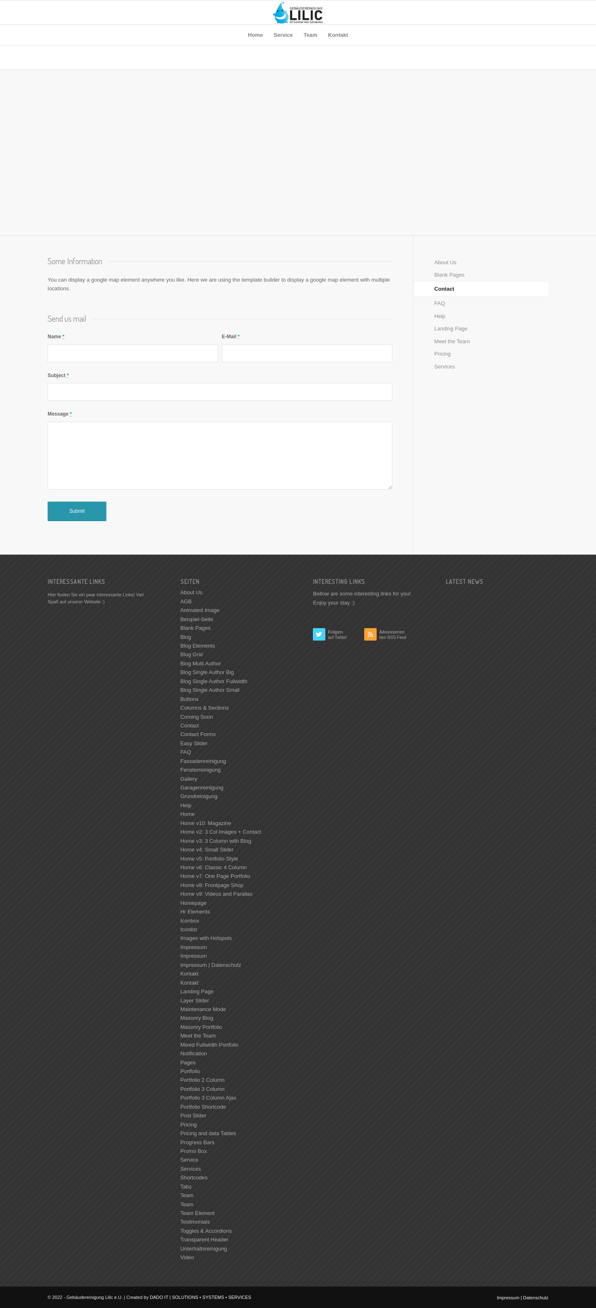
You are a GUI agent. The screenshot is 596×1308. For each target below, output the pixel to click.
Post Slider (193, 1115)
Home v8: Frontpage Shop (211, 885)
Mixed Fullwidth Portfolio (209, 1045)
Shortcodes (194, 1177)
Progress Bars (197, 1142)
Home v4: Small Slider (207, 849)
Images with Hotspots (206, 938)
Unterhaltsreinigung (203, 1249)
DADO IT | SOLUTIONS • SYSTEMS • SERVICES (200, 1297)
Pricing (442, 354)
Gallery (188, 779)
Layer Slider (194, 1000)
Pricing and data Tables (208, 1133)
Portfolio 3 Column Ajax (208, 1098)
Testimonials (195, 1222)
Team (187, 1195)
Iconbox (189, 921)
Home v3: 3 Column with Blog (215, 841)
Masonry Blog (196, 1018)
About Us (445, 262)
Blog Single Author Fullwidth (214, 681)
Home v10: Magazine (205, 823)
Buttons (189, 699)
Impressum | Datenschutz (210, 965)
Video (187, 1257)
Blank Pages (449, 275)
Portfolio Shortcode (203, 1107)
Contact (444, 289)
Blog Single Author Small (210, 690)
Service (189, 1160)
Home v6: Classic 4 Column (213, 867)
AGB (186, 601)
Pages (188, 1062)
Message (60, 414)
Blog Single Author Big (207, 672)
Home (187, 814)
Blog (185, 637)
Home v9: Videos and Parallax (216, 894)
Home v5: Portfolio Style (209, 859)
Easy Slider (194, 743)
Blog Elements (197, 646)
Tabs (186, 1187)
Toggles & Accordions (206, 1231)
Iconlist (188, 929)
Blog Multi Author (200, 663)
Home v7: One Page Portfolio (215, 876)
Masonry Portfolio (201, 1027)
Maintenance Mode (203, 1009)
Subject (58, 375)
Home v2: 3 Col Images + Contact (220, 832)
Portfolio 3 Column (202, 1089)
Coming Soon (196, 717)
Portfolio (190, 1071)
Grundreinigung (199, 796)
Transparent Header (204, 1239)
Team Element (197, 1213)
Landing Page (450, 328)
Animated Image (200, 610)
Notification (193, 1053)
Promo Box (193, 1151)
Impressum (193, 947)
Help (439, 316)
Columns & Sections (204, 708)
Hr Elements (195, 912)
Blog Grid (191, 654)
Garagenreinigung (201, 787)
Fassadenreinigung (203, 761)
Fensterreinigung (200, 770)
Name (56, 337)
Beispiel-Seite (197, 619)
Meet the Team (452, 341)
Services (444, 366)
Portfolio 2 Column (202, 1080)
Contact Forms (198, 734)
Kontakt (189, 974)
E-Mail (231, 337)
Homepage (193, 903)
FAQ (439, 303)
